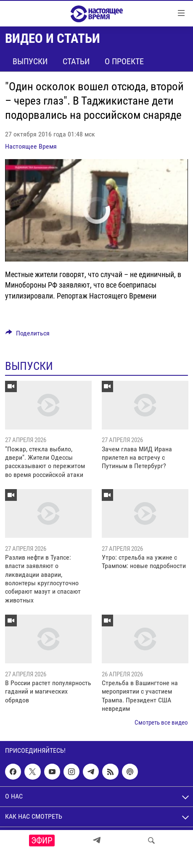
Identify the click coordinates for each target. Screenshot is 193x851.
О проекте (124, 61)
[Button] (27, 335)
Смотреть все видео (161, 722)
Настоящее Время (31, 146)
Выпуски (30, 61)
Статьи (76, 61)
